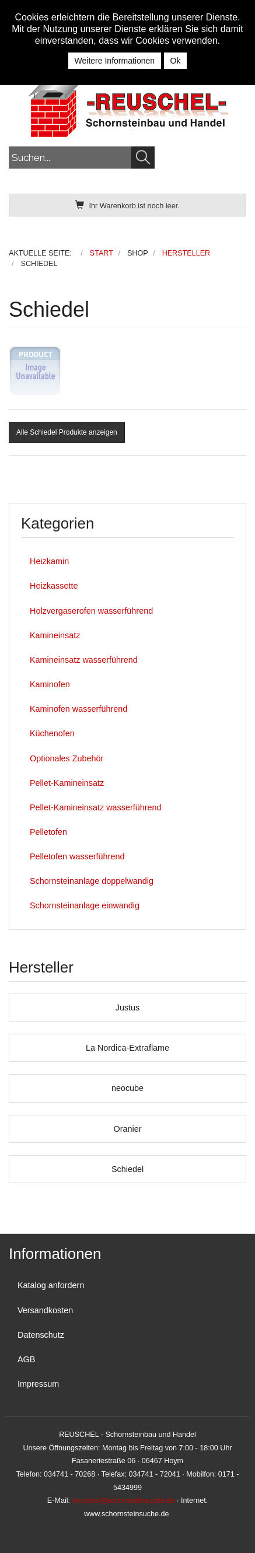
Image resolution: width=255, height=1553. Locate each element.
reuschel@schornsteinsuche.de (123, 1500)
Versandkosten (45, 1310)
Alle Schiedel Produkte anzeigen (66, 432)
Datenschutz (41, 1334)
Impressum (38, 1383)
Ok (175, 60)
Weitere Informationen (115, 60)
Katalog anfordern (51, 1285)
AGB (26, 1359)
